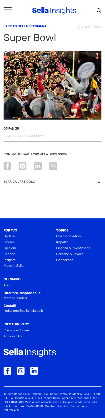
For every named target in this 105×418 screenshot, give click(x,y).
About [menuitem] (8, 285)
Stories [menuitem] (9, 242)
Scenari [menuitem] (9, 254)
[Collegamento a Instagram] (21, 371)
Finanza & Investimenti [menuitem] (73, 248)
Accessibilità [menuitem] (13, 336)
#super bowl (34, 136)
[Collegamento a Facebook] (7, 371)
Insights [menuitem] (9, 260)
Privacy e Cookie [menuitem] (16, 330)
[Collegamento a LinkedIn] (34, 371)
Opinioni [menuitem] (10, 248)
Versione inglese (89, 27)
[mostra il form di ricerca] (99, 11)
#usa (7, 136)
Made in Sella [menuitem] (14, 266)
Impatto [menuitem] (62, 242)
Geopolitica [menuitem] (64, 260)
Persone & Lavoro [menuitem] (69, 254)
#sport (18, 136)
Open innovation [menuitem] (68, 236)
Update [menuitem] (9, 236)
